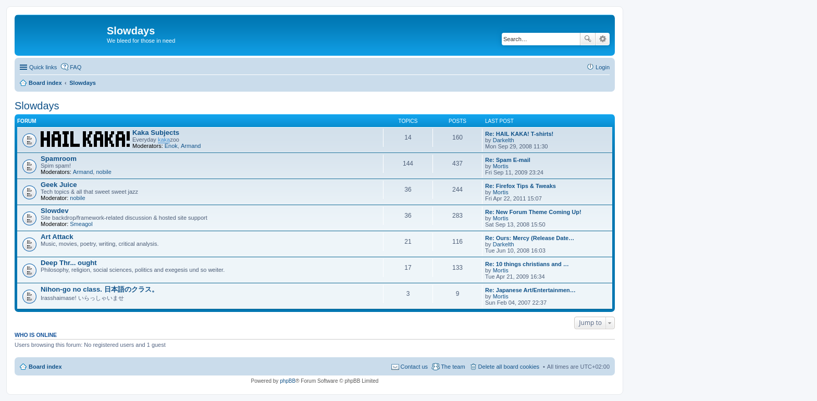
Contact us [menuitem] (414, 367)
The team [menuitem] (453, 367)
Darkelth (503, 140)
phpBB (287, 381)
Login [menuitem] (603, 67)
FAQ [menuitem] (75, 67)
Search (588, 39)
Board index (45, 367)
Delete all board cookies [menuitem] (508, 367)
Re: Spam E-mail (507, 160)
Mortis (501, 166)
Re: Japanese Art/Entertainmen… (530, 290)
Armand (191, 146)
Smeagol (81, 224)
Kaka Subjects (155, 132)
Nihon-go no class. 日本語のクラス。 (99, 289)
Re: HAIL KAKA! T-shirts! (519, 134)
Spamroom (59, 158)
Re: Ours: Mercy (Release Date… (529, 238)
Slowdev (55, 211)
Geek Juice (59, 185)
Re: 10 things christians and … (527, 264)
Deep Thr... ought (69, 263)
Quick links (43, 67)
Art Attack (57, 237)
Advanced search (603, 39)
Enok (171, 146)
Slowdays (37, 105)
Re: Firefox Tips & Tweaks (520, 186)
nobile (103, 172)
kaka (164, 139)
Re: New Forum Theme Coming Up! (533, 212)
